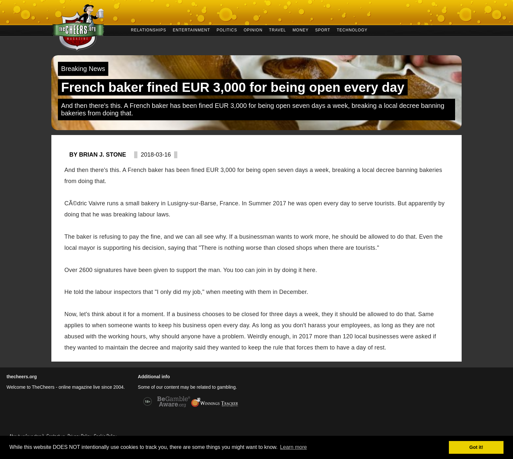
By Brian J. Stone (97, 154)
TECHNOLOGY (352, 29)
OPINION (253, 29)
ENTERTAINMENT (191, 29)
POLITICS (227, 29)
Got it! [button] (476, 447)
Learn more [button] (293, 447)
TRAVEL (277, 29)
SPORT (322, 29)
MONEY (300, 29)
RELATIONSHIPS (148, 29)
